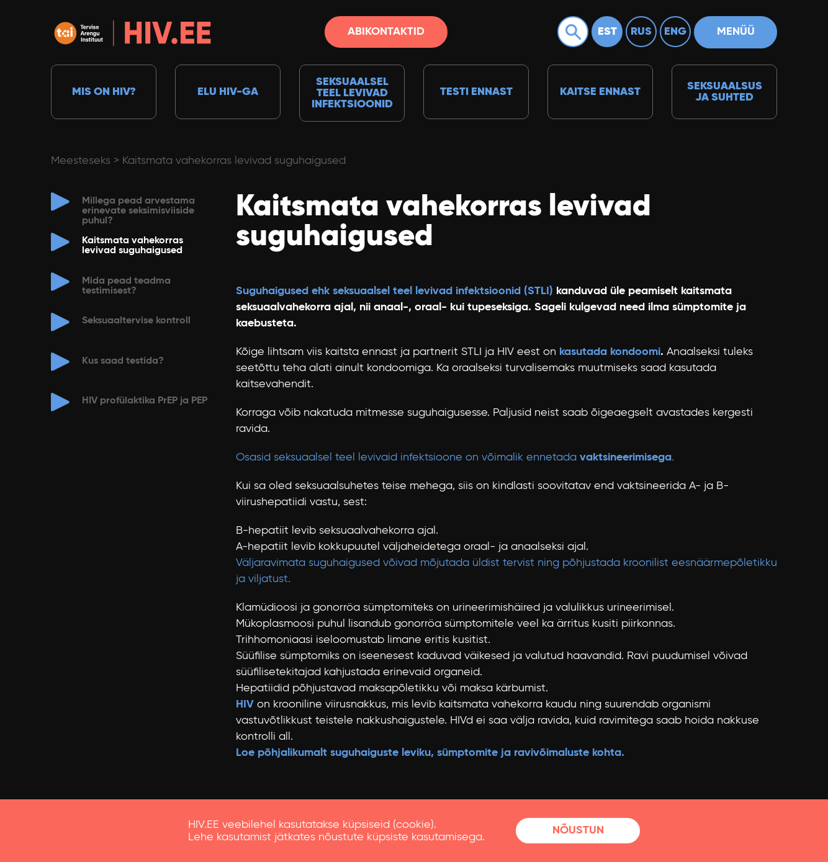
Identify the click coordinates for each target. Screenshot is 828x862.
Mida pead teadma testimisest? (126, 286)
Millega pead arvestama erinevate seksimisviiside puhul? (138, 211)
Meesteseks (80, 160)
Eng (675, 31)
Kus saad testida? (123, 361)
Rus (641, 31)
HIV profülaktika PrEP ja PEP (144, 401)
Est (607, 31)
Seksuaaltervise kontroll (136, 321)
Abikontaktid (386, 31)
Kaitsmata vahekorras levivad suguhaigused (234, 160)
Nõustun (578, 830)
